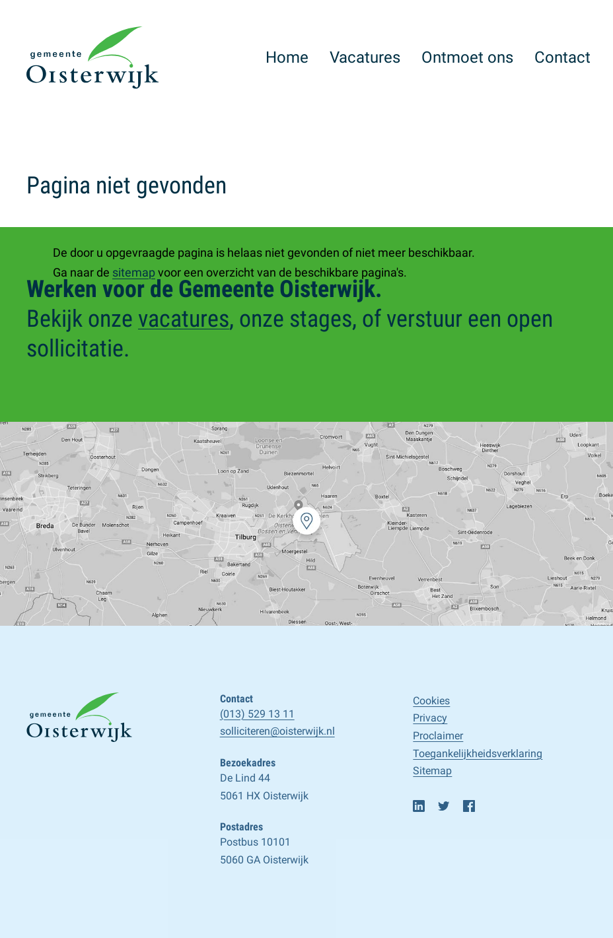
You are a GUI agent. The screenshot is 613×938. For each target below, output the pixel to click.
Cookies (431, 700)
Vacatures (365, 57)
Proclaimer (438, 735)
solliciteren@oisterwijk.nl (277, 731)
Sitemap (432, 770)
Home (287, 57)
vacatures (183, 319)
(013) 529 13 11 (257, 714)
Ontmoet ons (467, 57)
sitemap (133, 272)
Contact (562, 57)
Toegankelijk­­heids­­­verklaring (477, 753)
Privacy (430, 718)
